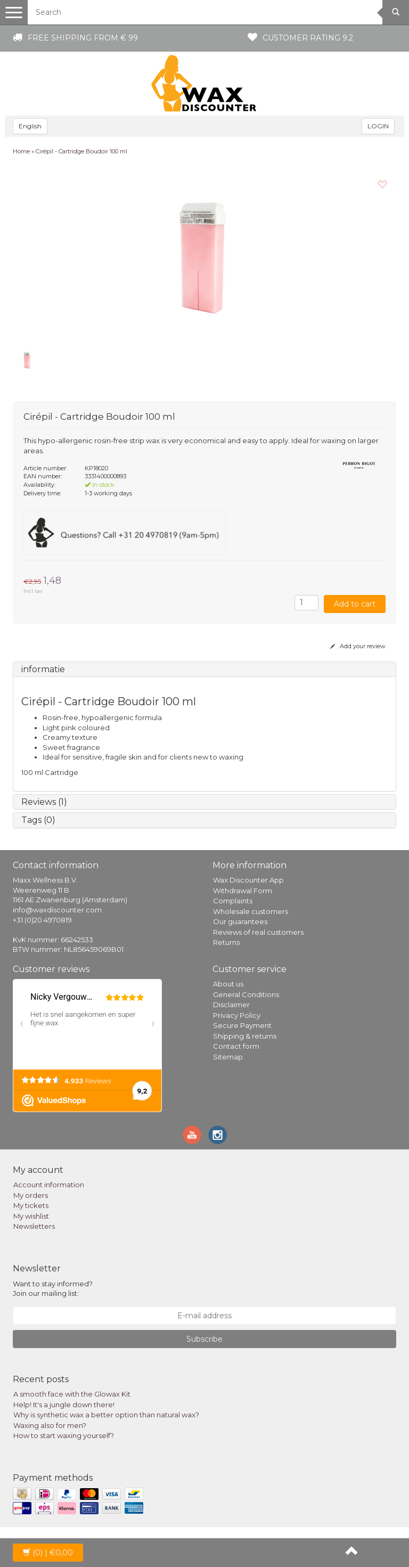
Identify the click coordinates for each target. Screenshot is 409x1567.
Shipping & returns (244, 1036)
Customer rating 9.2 (308, 38)
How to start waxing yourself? (63, 1435)
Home (21, 151)
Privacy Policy (236, 1015)
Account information (48, 1184)
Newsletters (34, 1226)
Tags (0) (38, 820)
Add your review (358, 646)
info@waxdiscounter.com (57, 909)
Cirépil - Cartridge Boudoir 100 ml (81, 151)
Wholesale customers (250, 911)
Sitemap (228, 1056)
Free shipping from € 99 (83, 38)
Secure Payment (242, 1025)
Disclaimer (231, 1004)
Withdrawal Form (242, 890)
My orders (30, 1195)
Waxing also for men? (49, 1425)
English (30, 126)
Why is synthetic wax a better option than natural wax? (106, 1414)
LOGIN (378, 126)
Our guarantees (240, 921)
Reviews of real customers (258, 932)
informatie (43, 669)
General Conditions (246, 994)
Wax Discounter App (248, 880)
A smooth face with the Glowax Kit (71, 1394)
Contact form (236, 1046)
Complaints (232, 900)
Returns (226, 942)
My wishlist (31, 1216)
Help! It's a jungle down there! (63, 1404)
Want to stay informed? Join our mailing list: (53, 1288)
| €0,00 (48, 1552)
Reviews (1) (44, 802)
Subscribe (204, 1339)
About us (228, 984)
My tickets (30, 1205)
